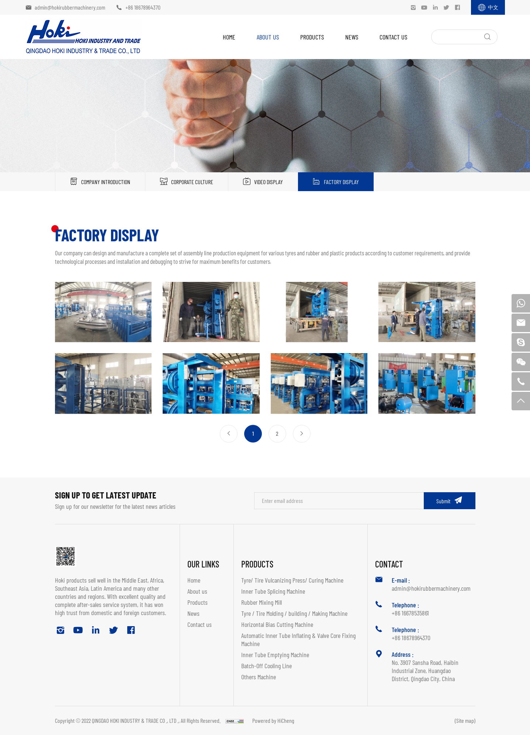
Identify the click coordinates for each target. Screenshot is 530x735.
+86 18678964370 (142, 7)
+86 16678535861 (410, 613)
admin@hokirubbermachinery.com (70, 7)
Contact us (393, 37)
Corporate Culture (192, 181)
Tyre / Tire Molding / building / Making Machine (294, 613)
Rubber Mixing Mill (261, 602)
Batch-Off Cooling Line (266, 666)
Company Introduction (105, 181)
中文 (493, 7)
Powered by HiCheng (273, 720)
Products (312, 37)
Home (229, 37)
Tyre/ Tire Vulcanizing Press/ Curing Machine (292, 580)
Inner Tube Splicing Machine (273, 591)
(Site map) (465, 720)
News (351, 37)
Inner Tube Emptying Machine (275, 655)
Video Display (268, 181)
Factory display (341, 181)
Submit (443, 500)
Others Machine (258, 677)
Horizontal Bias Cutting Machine (277, 624)
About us (268, 37)
